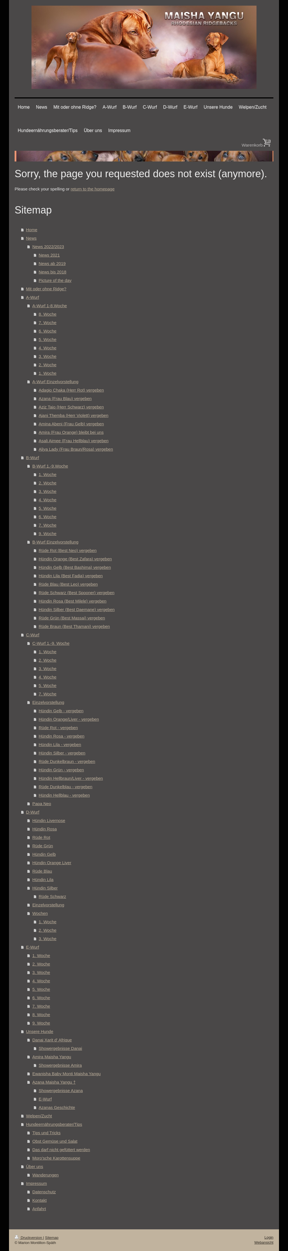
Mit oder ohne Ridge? (46, 288)
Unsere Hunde (39, 1031)
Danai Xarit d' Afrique (52, 1039)
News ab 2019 (52, 263)
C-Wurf (32, 634)
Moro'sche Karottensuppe (56, 1158)
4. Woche (48, 347)
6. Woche (48, 331)
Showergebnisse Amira (60, 1065)
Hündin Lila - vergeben (60, 744)
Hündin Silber (45, 888)
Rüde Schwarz (52, 896)
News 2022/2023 (48, 246)
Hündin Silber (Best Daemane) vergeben (77, 609)
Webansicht (263, 1242)
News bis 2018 (52, 271)
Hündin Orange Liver (51, 862)
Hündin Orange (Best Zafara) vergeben (75, 558)
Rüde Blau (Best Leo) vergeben (68, 584)
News (31, 238)
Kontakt (39, 1200)
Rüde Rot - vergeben (58, 727)
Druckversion (29, 1238)
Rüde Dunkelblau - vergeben (66, 786)
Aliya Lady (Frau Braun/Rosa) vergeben (76, 449)
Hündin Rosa (44, 828)
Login (268, 1237)
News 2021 (49, 255)
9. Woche (48, 533)
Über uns (34, 1166)
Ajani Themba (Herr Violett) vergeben (74, 415)
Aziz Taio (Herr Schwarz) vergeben (71, 407)
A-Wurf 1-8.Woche (49, 305)
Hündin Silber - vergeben (62, 753)
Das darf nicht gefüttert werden (61, 1149)
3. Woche (48, 356)
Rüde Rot (41, 837)
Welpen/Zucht (39, 1115)
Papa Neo (41, 803)
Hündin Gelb (44, 854)
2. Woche (48, 364)
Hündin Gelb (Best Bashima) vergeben (75, 567)
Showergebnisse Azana (61, 1090)
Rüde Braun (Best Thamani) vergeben (74, 626)
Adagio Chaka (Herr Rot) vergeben (71, 390)
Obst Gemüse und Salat (54, 1141)
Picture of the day (55, 280)
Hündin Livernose (48, 820)
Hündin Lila (42, 879)
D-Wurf (32, 812)
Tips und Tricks (46, 1132)
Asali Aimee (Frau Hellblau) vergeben (74, 440)
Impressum (36, 1183)
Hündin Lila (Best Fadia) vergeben (71, 575)
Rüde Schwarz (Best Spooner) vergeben (76, 592)
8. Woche (48, 314)
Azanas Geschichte (57, 1107)
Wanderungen (45, 1175)
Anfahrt (39, 1208)
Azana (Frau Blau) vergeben (65, 398)
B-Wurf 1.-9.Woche (50, 466)
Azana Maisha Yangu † (54, 1082)
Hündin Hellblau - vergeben (64, 795)
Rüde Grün (42, 845)
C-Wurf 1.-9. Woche (50, 643)
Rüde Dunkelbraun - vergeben (67, 761)
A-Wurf (32, 297)
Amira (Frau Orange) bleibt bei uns (71, 432)
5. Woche (48, 339)
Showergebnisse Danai (60, 1048)
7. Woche (48, 322)
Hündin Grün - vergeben (61, 769)
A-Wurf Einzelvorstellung (55, 381)
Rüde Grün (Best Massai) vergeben (72, 618)
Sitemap (51, 1238)
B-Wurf (32, 457)
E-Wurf (32, 947)
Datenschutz (44, 1191)
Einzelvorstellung (48, 702)
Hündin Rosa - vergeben (62, 736)
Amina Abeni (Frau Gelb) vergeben (71, 423)
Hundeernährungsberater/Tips (54, 1124)
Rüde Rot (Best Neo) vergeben (68, 550)
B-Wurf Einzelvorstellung (55, 542)
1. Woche (48, 373)
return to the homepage (92, 189)
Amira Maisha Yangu (51, 1056)
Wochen (40, 913)
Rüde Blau (42, 871)
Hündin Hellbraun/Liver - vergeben (71, 778)
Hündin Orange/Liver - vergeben (69, 719)
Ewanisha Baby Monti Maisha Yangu (66, 1073)
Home (31, 229)
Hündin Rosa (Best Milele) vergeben (73, 601)
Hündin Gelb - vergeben (61, 710)
